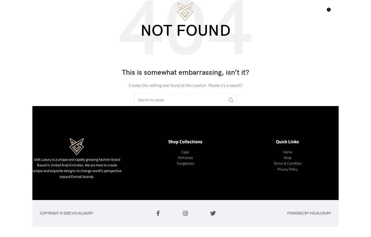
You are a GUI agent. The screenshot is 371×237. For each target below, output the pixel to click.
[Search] (315, 11)
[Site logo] (185, 11)
